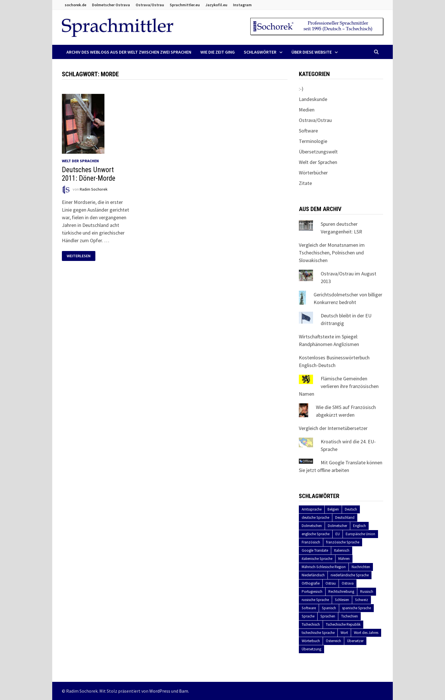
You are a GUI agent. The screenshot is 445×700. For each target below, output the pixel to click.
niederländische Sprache (350, 575)
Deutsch (351, 509)
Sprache (308, 616)
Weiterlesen (78, 256)
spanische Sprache (356, 608)
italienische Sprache (317, 558)
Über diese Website (311, 52)
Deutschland (344, 517)
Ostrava (348, 583)
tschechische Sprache (318, 632)
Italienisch (341, 550)
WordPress (159, 691)
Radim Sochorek (94, 189)
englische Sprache (315, 534)
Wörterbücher (313, 172)
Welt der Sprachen (80, 160)
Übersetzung (311, 649)
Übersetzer (355, 640)
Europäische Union (360, 534)
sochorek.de (75, 4)
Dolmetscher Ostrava (111, 4)
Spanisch (329, 608)
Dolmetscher (337, 525)
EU (337, 534)
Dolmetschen (312, 525)
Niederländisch (313, 575)
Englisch (359, 525)
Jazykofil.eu (216, 4)
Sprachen (327, 616)
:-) (301, 88)
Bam (183, 691)
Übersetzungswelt (318, 151)
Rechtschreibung (341, 591)
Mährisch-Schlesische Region (324, 566)
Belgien (333, 509)
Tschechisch (311, 624)
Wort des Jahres (366, 632)
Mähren (344, 558)
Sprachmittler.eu (185, 4)
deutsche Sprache (315, 517)
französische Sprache (342, 542)
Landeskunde (313, 99)
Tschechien (349, 616)
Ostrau (331, 583)
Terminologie (313, 141)
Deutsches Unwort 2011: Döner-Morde (88, 174)
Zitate (305, 183)
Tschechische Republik (343, 624)
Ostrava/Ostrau (150, 4)
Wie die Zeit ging (217, 52)
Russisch (366, 591)
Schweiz (361, 599)
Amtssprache (312, 509)
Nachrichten (361, 566)
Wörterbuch (311, 640)
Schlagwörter (260, 52)
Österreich (333, 640)
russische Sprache (315, 599)
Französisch (311, 542)
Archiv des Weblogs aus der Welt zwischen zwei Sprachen (128, 52)
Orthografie (311, 583)
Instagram (242, 4)
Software (308, 130)
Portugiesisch (312, 591)
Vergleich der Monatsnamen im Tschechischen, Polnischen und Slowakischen (332, 252)
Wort (344, 632)
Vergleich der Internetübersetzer (333, 428)
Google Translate (315, 550)
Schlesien (342, 599)
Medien (306, 109)
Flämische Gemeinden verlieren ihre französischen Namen (339, 386)
